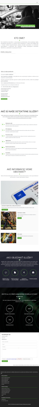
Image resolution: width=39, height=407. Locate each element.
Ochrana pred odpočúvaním (6, 391)
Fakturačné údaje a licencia (5, 388)
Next (37, 203)
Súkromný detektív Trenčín (5, 381)
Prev (1, 203)
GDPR (2, 395)
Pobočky (3, 384)
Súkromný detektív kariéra (5, 392)
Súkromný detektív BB (5, 380)
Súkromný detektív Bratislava (6, 377)
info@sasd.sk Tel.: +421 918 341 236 (5, 400)
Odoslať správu (4, 361)
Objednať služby (3, 209)
